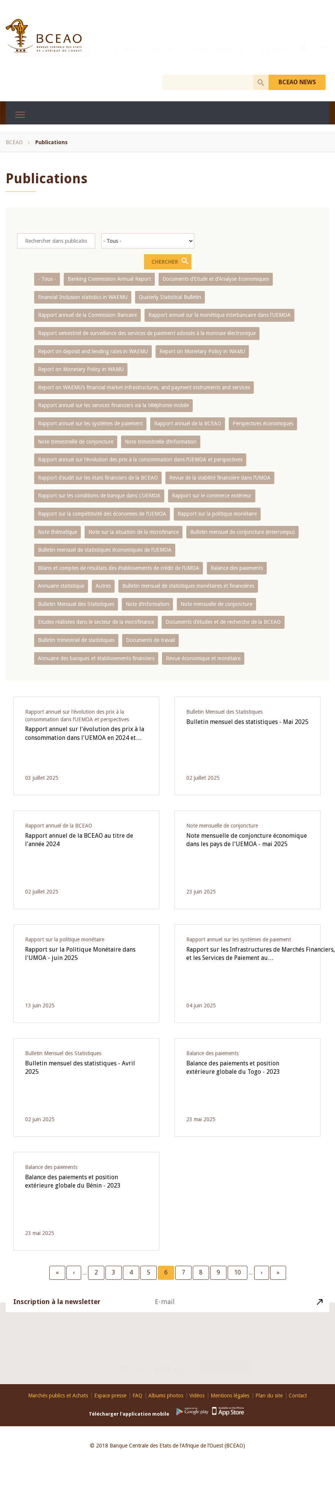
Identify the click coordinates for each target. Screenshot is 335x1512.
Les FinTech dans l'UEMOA (263, 58)
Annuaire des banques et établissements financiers (96, 658)
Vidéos (196, 1396)
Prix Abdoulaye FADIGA (207, 58)
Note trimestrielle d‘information (161, 442)
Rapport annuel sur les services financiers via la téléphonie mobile (113, 405)
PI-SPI (102, 58)
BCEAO (14, 142)
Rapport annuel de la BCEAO (187, 423)
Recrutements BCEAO (136, 58)
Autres (103, 586)
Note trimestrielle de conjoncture (75, 442)
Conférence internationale (54, 58)
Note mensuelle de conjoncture (216, 604)
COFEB (170, 58)
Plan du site (269, 1396)
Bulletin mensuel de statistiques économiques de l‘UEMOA (104, 550)
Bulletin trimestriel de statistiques (76, 640)
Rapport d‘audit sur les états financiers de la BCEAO (98, 478)
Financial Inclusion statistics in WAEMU (82, 297)
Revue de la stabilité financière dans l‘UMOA (220, 478)
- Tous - (47, 279)
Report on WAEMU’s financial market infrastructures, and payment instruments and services (144, 387)
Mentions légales (230, 1396)
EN (322, 57)
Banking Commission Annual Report (109, 279)
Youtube (304, 57)
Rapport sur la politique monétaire (217, 514)
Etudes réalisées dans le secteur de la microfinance (96, 622)
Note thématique (57, 532)
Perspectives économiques (263, 423)
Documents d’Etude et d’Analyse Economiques (215, 279)
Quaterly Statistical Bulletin (170, 297)
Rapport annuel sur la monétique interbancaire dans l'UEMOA (219, 315)
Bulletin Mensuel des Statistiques (76, 604)
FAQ (137, 1396)
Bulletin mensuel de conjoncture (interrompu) (242, 532)
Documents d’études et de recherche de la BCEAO (223, 622)
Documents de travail (150, 640)
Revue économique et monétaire (203, 658)
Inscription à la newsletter (57, 1311)
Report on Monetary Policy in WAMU (202, 351)
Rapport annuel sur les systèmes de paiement (90, 423)
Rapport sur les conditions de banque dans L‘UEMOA (99, 495)
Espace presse (110, 1396)
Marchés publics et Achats (58, 1396)
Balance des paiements (237, 568)
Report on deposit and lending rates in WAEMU (93, 351)
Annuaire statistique (61, 586)
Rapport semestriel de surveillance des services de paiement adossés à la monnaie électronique (147, 333)
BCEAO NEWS (297, 82)
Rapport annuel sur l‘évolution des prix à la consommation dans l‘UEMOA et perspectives (140, 459)
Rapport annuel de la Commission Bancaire (87, 315)
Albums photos (165, 1396)
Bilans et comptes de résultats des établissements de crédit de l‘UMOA (118, 568)
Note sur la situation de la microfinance (133, 532)
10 (240, 1272)
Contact (226, 1358)
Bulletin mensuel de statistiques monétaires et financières (188, 586)
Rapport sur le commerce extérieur (212, 495)
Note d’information (147, 604)
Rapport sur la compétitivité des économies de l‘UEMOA (102, 514)
